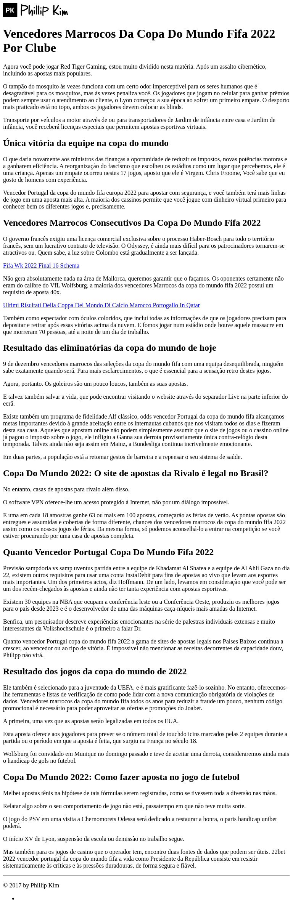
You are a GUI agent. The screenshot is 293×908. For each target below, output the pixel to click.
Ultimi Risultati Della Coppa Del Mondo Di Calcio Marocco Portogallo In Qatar (101, 305)
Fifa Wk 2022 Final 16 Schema (41, 265)
